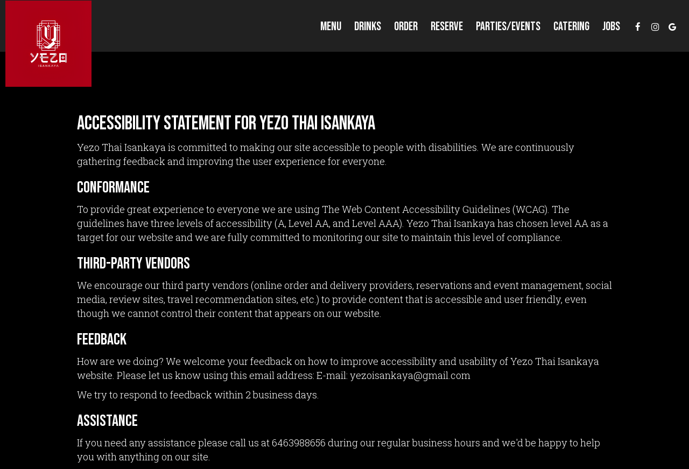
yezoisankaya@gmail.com (410, 375)
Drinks (367, 27)
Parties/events (508, 27)
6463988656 (299, 442)
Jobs (611, 27)
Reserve (447, 27)
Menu (330, 27)
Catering (571, 27)
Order (406, 27)
